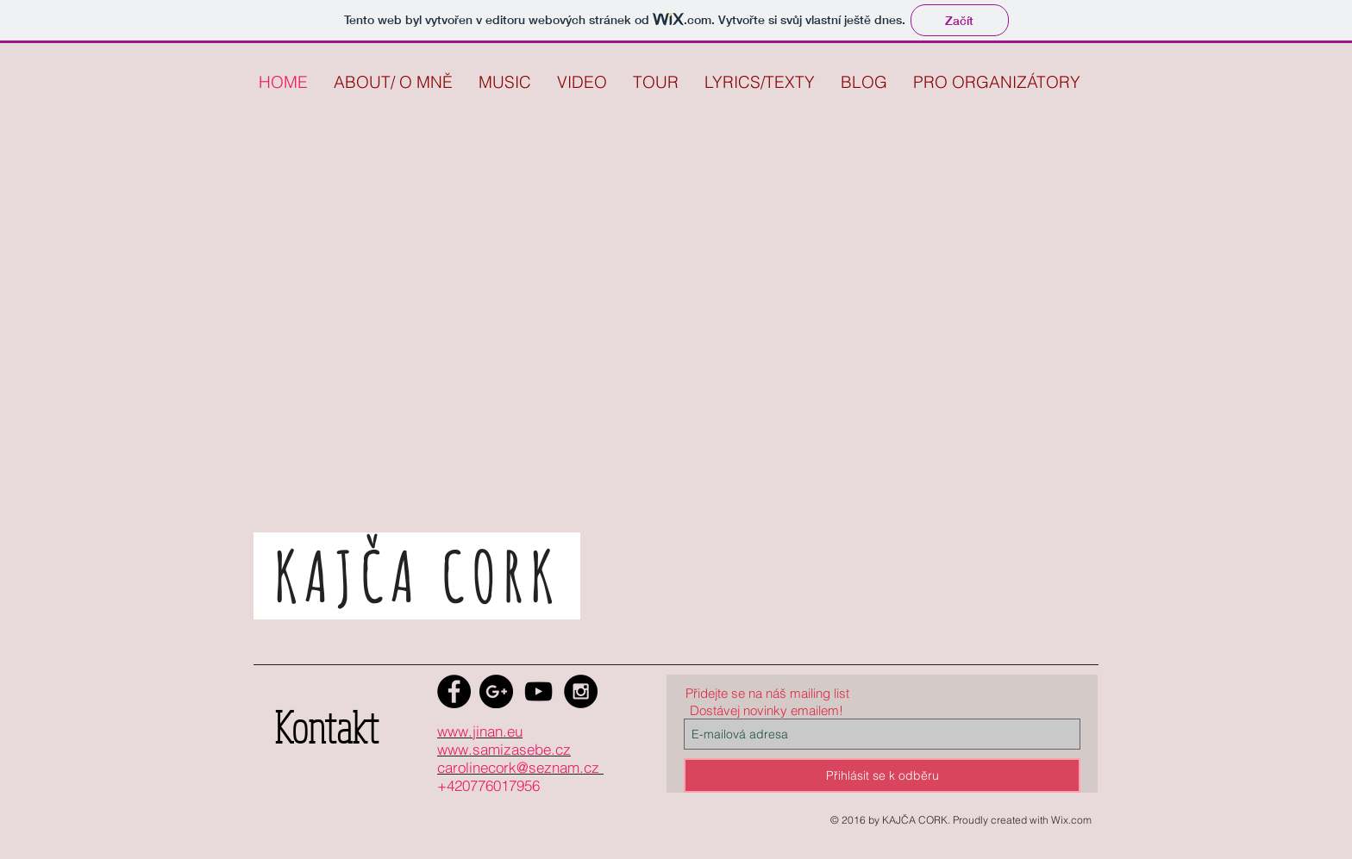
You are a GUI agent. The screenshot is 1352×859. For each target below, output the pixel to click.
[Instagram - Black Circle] (581, 691)
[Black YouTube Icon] (538, 691)
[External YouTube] (648, 385)
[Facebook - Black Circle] (454, 691)
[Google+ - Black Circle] (496, 691)
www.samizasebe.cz (504, 749)
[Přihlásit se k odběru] (882, 775)
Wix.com (1071, 819)
